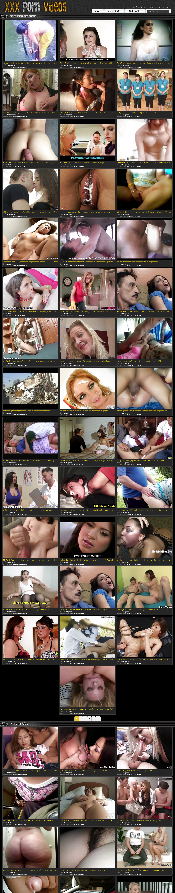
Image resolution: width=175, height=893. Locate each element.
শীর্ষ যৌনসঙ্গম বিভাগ (135, 11)
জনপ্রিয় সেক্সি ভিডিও (114, 11)
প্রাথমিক (97, 11)
